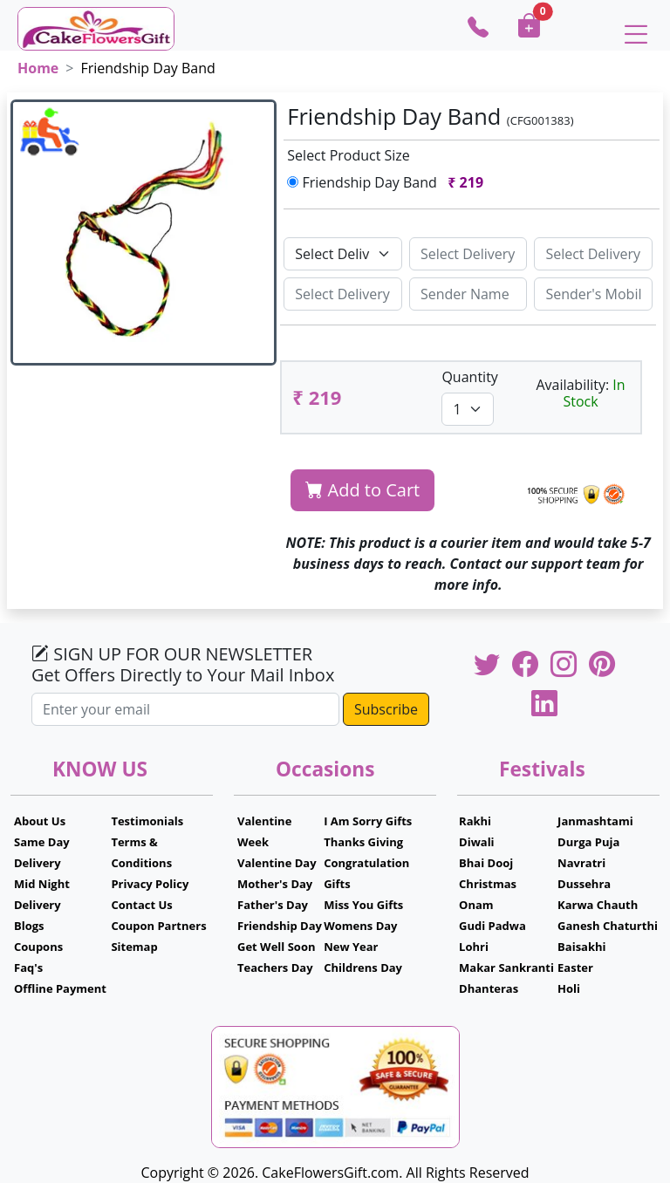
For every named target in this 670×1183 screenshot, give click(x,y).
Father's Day (272, 905)
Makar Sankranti (506, 967)
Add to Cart (362, 490)
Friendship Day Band (388, 182)
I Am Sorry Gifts (368, 821)
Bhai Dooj (486, 863)
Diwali (477, 842)
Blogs (29, 925)
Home (37, 68)
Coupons (38, 946)
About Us (39, 821)
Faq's (28, 967)
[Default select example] (343, 253)
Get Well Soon (276, 946)
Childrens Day (363, 967)
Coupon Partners (158, 925)
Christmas (487, 884)
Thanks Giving (363, 842)
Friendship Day (279, 925)
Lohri (474, 946)
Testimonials (147, 821)
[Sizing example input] (468, 253)
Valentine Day (277, 863)
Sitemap (134, 946)
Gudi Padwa (492, 925)
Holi (568, 988)
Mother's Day (274, 884)
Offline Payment (60, 988)
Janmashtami (595, 821)
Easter (575, 967)
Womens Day (360, 925)
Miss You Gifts (363, 905)
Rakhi (475, 821)
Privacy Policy (149, 884)
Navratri (581, 863)
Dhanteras (488, 988)
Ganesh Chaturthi (607, 925)
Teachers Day (275, 967)
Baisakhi (581, 946)
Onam (476, 905)
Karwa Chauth (597, 905)
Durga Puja (588, 842)
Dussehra (584, 884)
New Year (351, 946)
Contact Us (141, 905)
